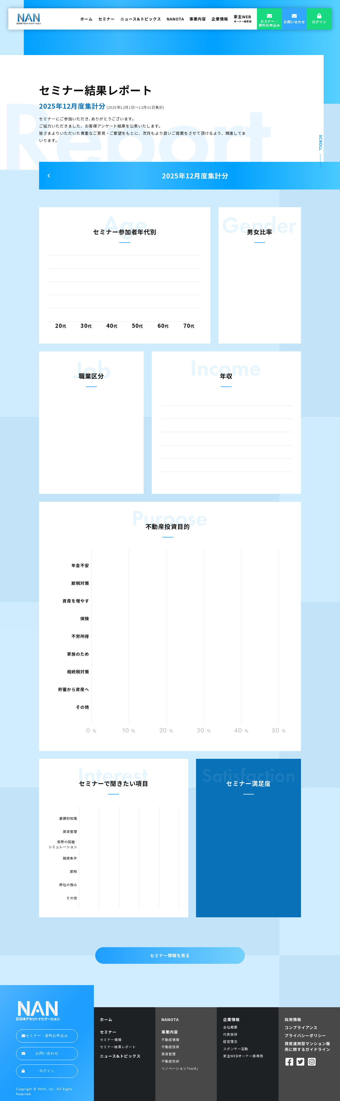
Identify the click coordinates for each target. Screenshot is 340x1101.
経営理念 (230, 1041)
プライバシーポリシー (305, 1035)
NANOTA (175, 19)
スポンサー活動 (235, 1048)
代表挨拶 (230, 1034)
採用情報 (293, 1019)
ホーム (86, 19)
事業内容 (197, 19)
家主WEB (242, 18)
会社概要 (230, 1027)
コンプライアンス (301, 1027)
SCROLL (321, 143)
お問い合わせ (40, 1053)
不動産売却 (170, 1061)
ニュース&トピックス (140, 19)
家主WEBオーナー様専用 (243, 1055)
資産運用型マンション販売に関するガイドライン (307, 1046)
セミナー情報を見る (170, 955)
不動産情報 (170, 1039)
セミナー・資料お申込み (45, 1035)
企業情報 (220, 19)
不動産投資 (170, 1046)
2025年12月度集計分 (195, 175)
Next (48, 175)
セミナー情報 (111, 1039)
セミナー (106, 19)
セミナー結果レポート (118, 1046)
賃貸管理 (168, 1053)
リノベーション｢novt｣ (179, 1068)
